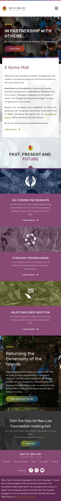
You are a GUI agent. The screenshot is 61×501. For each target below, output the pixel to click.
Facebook (31, 470)
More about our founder (22, 399)
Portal (55, 461)
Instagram (37, 470)
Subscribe (30, 443)
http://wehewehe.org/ (25, 497)
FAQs (33, 461)
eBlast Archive (21, 461)
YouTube (42, 470)
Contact (6, 461)
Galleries (43, 461)
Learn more (17, 129)
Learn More (17, 48)
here (44, 437)
